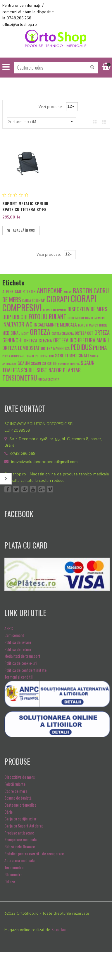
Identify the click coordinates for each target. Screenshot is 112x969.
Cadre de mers (15, 791)
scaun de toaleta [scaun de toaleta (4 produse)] (69, 363)
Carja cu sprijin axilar (20, 818)
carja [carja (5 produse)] (26, 300)
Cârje (8, 812)
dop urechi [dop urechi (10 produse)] (14, 316)
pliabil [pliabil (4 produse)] (30, 356)
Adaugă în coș (24, 230)
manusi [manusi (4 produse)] (83, 325)
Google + (41, 489)
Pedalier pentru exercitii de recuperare (34, 853)
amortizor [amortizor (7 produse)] (25, 291)
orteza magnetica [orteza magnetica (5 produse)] (55, 348)
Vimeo (50, 489)
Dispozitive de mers (19, 777)
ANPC (8, 628)
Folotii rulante (14, 784)
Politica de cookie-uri (20, 663)
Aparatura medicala (19, 860)
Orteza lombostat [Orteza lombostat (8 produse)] (21, 347)
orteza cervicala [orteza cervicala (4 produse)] (62, 333)
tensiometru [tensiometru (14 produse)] (19, 377)
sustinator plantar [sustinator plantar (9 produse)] (59, 370)
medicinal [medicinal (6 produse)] (11, 333)
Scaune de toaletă (18, 798)
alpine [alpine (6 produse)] (7, 291)
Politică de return (17, 649)
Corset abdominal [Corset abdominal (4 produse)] (54, 309)
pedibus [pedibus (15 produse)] (81, 347)
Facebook (7, 489)
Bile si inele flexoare (19, 846)
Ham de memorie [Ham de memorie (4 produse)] (95, 317)
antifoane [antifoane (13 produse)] (50, 290)
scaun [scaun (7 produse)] (24, 362)
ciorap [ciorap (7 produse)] (38, 300)
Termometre (13, 867)
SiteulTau (58, 929)
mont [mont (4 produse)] (25, 333)
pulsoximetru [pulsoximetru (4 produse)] (44, 356)
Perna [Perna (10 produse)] (100, 347)
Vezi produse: (51, 106)
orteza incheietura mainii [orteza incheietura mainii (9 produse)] (81, 340)
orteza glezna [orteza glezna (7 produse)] (38, 340)
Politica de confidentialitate (25, 670)
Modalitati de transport (22, 656)
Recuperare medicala (20, 839)
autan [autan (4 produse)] (68, 292)
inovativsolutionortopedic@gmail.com (44, 462)
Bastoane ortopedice (20, 805)
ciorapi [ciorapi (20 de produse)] (58, 298)
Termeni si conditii (18, 677)
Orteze (9, 881)
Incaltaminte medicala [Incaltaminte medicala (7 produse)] (55, 324)
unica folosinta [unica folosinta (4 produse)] (48, 379)
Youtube (33, 489)
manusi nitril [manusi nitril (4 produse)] (98, 325)
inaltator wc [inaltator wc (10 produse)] (17, 324)
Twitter (16, 489)
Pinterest (24, 489)
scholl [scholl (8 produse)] (28, 370)
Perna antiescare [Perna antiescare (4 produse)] (13, 356)
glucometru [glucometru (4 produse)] (76, 317)
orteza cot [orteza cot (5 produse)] (84, 333)
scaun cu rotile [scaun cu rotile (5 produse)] (44, 363)
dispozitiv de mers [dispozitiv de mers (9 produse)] (87, 309)
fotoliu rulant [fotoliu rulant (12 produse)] (47, 316)
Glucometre (13, 874)
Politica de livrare (17, 642)
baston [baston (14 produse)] (82, 290)
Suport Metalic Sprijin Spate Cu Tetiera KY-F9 (25, 206)
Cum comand (14, 635)
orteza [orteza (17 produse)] (40, 331)
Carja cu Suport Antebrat (23, 825)
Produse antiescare (19, 833)
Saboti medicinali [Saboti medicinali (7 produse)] (72, 355)
